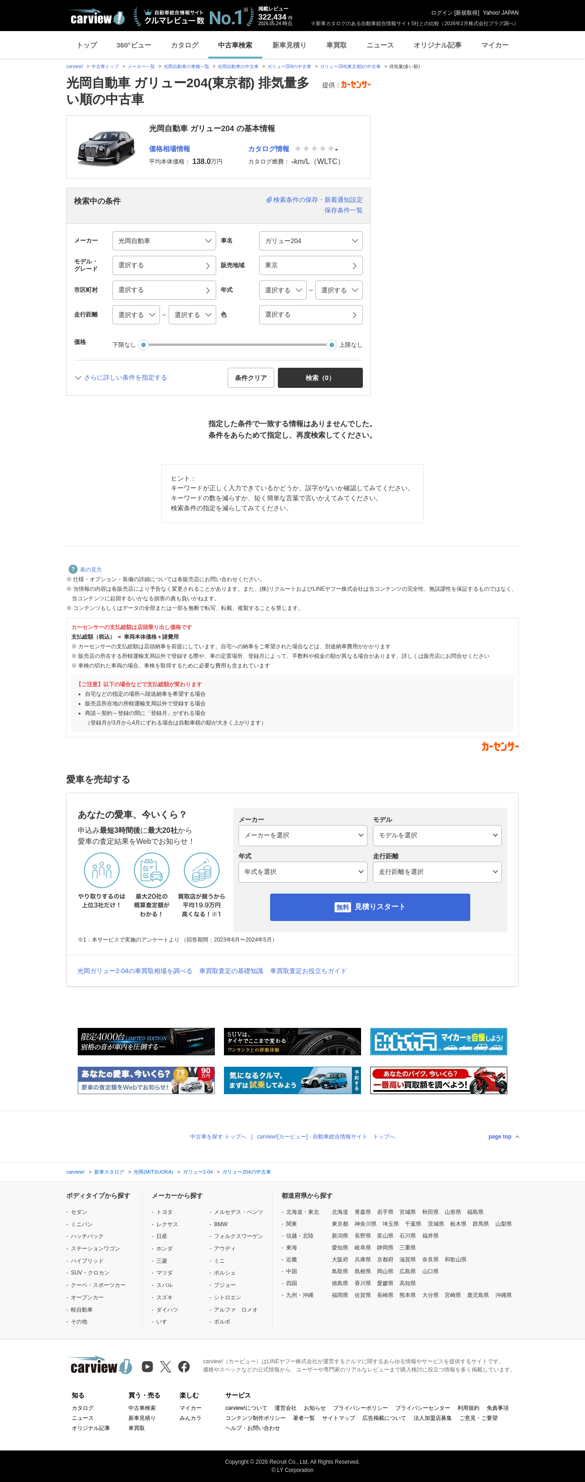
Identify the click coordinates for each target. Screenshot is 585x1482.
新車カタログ (109, 1172)
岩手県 (385, 1212)
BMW (220, 1224)
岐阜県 (363, 1247)
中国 (291, 1271)
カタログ (184, 45)
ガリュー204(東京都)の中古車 (350, 66)
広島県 (407, 1271)
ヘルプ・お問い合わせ (252, 1428)
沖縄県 (503, 1295)
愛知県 (340, 1247)
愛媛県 (385, 1283)
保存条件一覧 (343, 210)
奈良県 (430, 1259)
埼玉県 (391, 1224)
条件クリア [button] (251, 377)
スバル (164, 1285)
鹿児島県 (478, 1295)
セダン (79, 1212)
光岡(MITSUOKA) (153, 1172)
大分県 (430, 1295)
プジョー (225, 1285)
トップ (86, 45)
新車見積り (289, 45)
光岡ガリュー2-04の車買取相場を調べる (134, 970)
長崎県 (385, 1295)
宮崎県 (453, 1295)
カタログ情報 (268, 149)
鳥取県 (340, 1271)
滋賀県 (407, 1259)
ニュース (380, 45)
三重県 (407, 1247)
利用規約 (468, 1408)
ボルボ (222, 1321)
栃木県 (458, 1224)
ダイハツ (167, 1310)
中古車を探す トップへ (218, 1136)
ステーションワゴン (95, 1248)
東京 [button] (271, 265)
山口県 (430, 1271)
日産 (161, 1236)
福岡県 (340, 1295)
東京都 (340, 1224)
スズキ (164, 1297)
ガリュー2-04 (198, 1172)
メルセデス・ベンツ (238, 1212)
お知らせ (315, 1408)
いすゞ (164, 1321)
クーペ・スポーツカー (98, 1285)
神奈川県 (366, 1224)
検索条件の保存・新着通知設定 (318, 199)
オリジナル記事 (438, 45)
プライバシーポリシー (360, 1408)
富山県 (385, 1236)
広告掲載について (384, 1418)
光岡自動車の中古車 (238, 66)
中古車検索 (235, 45)
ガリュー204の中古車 (289, 66)
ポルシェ (225, 1273)
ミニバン (82, 1224)
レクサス (167, 1224)
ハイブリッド (87, 1261)
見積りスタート (380, 906)
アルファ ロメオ (236, 1310)
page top (500, 1136)
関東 (291, 1224)
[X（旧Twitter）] (165, 1366)
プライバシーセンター (422, 1408)
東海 (291, 1247)
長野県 (363, 1236)
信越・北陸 (300, 1236)
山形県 (453, 1212)
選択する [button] (131, 265)
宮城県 (407, 1212)
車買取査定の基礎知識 (231, 970)
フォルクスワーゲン (238, 1236)
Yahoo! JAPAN (501, 13)
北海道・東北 (302, 1212)
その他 (79, 1321)
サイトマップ (338, 1418)
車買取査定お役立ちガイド (308, 970)
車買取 (336, 45)
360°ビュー (134, 45)
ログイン (442, 13)
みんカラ (191, 1418)
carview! (74, 66)
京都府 (385, 1259)
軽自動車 (82, 1310)
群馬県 (481, 1224)
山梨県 (503, 1224)
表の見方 (85, 569)
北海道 (340, 1212)
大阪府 (340, 1259)
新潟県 (340, 1236)
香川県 (363, 1283)
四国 (291, 1283)
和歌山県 (456, 1259)
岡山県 (385, 1271)
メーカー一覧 (141, 66)
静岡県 (385, 1247)
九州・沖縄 (300, 1295)
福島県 (475, 1212)
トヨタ (164, 1212)
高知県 (407, 1283)
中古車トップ (105, 66)
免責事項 (498, 1408)
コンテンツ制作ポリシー (255, 1418)
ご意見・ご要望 (478, 1418)
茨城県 (436, 1224)
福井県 (430, 1236)
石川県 (407, 1236)
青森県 (363, 1212)
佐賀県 (363, 1295)
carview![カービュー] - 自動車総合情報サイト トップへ (326, 1136)
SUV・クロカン (90, 1273)
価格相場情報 (169, 149)
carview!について (246, 1408)
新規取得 (467, 13)
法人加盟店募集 (433, 1418)
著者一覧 (304, 1418)
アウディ (225, 1248)
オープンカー (87, 1297)
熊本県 (407, 1295)
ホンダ (164, 1248)
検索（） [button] (320, 377)
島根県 (363, 1271)
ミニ (219, 1261)
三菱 (161, 1261)
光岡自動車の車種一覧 (186, 66)
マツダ (164, 1273)
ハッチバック (87, 1236)
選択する (278, 314)
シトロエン (227, 1297)
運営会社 (286, 1408)
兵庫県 (363, 1259)
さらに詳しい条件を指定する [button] (125, 377)
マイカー (495, 45)
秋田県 (430, 1212)
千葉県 (413, 1224)
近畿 (291, 1259)
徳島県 (340, 1283)
